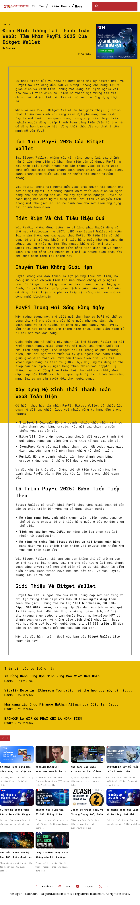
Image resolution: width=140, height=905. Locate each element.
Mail (68, 886)
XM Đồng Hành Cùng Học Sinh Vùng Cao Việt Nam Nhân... (55, 676)
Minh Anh (11, 48)
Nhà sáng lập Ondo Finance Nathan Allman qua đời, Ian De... (61, 704)
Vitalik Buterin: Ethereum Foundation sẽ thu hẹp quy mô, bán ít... (68, 690)
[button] (96, 6)
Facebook (47, 886)
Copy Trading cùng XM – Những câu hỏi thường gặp (52, 857)
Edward (8, 681)
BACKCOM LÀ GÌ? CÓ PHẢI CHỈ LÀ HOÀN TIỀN (43, 718)
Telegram (88, 886)
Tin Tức (7, 25)
